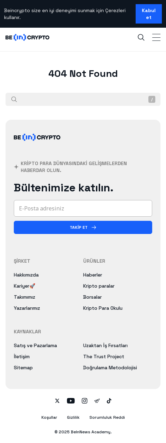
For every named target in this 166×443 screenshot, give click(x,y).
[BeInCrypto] (37, 145)
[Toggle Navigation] (156, 37)
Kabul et (149, 13)
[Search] (141, 37)
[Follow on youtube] (71, 401)
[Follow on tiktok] (109, 401)
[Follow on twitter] (57, 401)
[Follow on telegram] (97, 401)
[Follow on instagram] (84, 401)
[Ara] (14, 99)
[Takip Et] (83, 227)
